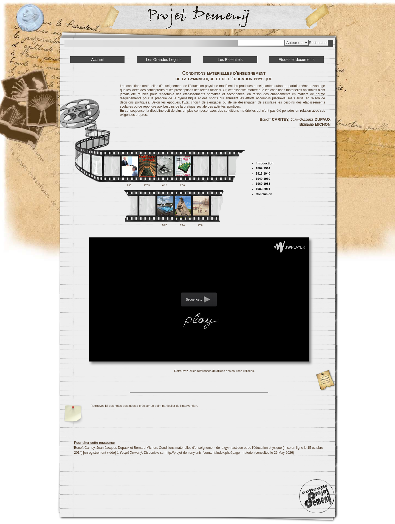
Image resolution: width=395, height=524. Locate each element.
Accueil (97, 59)
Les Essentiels (230, 59)
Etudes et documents (296, 59)
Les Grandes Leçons (163, 59)
